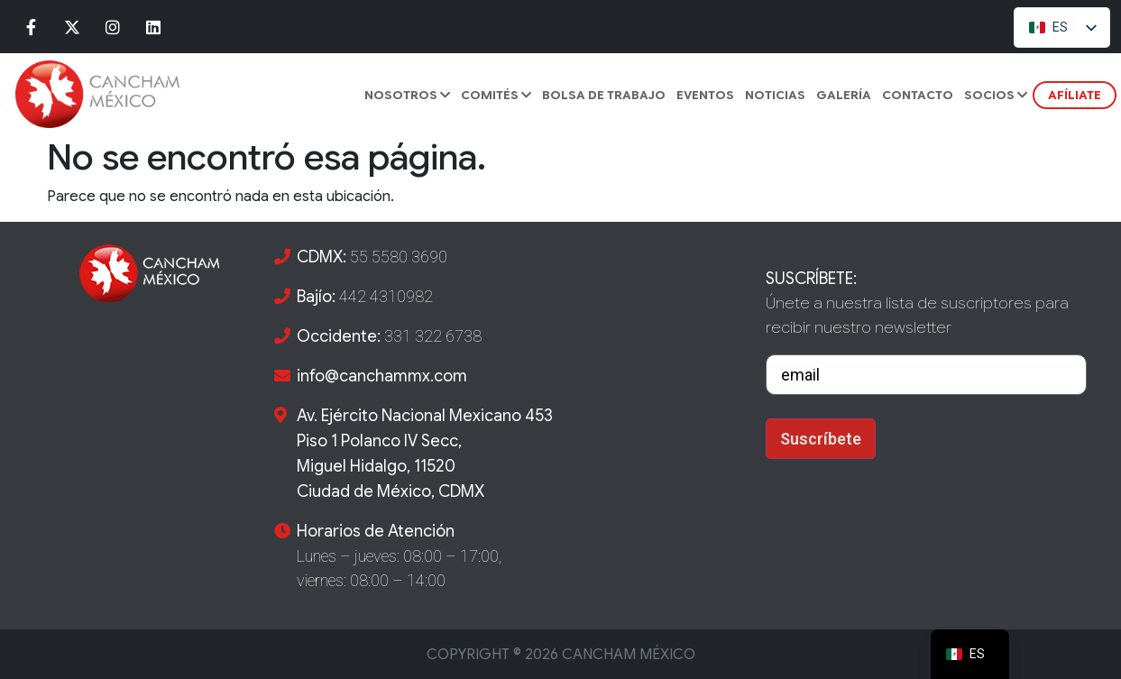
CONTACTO (917, 95)
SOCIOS (995, 95)
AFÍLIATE (1074, 95)
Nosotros (407, 95)
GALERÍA (843, 95)
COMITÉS (496, 95)
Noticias (775, 95)
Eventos (705, 95)
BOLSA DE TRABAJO (604, 95)
